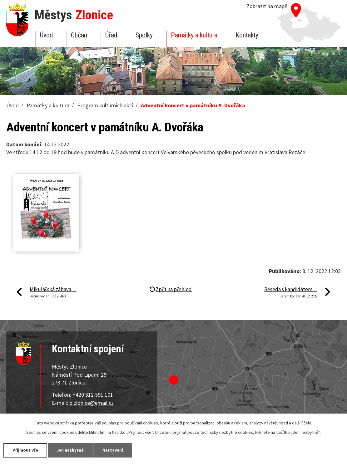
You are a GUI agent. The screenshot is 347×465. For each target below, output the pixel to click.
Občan (79, 35)
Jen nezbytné (72, 450)
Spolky (144, 35)
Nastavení (115, 450)
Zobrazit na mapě (266, 6)
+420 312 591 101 (92, 394)
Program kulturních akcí (105, 105)
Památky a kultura (194, 35)
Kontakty (246, 35)
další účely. (302, 423)
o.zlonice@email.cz (91, 402)
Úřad (111, 35)
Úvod (46, 35)
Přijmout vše (26, 450)
